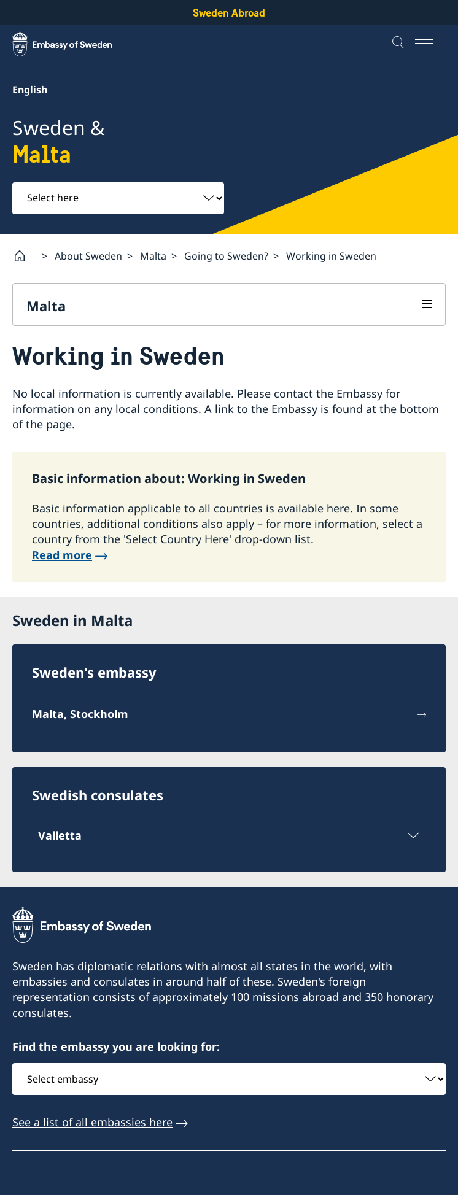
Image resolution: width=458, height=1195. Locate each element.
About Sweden (88, 256)
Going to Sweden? (226, 256)
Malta (153, 256)
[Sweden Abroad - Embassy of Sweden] (73, 43)
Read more (62, 554)
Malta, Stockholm (80, 713)
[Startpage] (24, 256)
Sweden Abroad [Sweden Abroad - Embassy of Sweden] (229, 13)
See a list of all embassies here (92, 1122)
